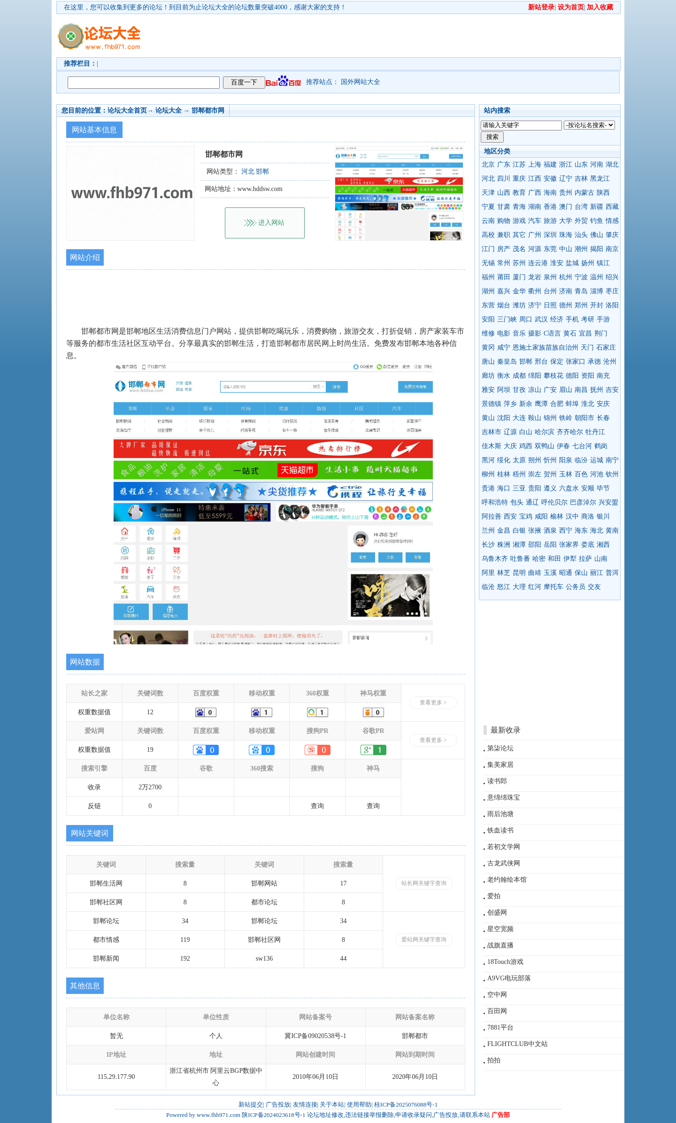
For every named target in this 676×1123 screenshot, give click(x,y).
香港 (550, 206)
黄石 (569, 333)
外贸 (581, 220)
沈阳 (503, 417)
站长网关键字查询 (423, 883)
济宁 (534, 305)
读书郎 (497, 781)
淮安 (556, 263)
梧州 (519, 474)
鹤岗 (600, 446)
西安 (510, 516)
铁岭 (565, 417)
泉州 (550, 277)
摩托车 (553, 586)
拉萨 (585, 558)
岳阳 (550, 544)
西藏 (612, 206)
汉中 (572, 516)
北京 (488, 164)
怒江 (503, 586)
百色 (581, 474)
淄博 (596, 291)
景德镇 (491, 403)
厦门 (519, 277)
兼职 (503, 234)
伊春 (563, 446)
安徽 (550, 178)
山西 (503, 192)
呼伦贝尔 (554, 502)
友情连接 (305, 1104)
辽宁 (565, 178)
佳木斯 (491, 446)
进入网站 (271, 222)
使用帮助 (359, 1104)
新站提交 (250, 1104)
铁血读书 (500, 830)
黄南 (612, 530)
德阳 (572, 375)
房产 (503, 248)
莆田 (503, 277)
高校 (488, 234)
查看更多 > (433, 702)
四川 (503, 178)
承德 (594, 361)
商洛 (587, 516)
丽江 (596, 572)
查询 (317, 806)
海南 (550, 192)
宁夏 (488, 206)
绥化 (503, 460)
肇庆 (612, 234)
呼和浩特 (495, 502)
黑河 (488, 460)
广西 (534, 192)
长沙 (488, 544)
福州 (488, 277)
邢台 (541, 361)
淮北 (587, 403)
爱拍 (493, 896)
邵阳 (534, 544)
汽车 (534, 220)
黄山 (488, 417)
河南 (596, 164)
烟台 (503, 305)
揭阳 (596, 248)
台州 (550, 291)
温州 (596, 277)
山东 (581, 164)
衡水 (503, 375)
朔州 (534, 460)
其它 (519, 234)
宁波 (581, 277)
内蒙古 (584, 192)
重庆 (519, 178)
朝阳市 (584, 417)
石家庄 (606, 347)
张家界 (569, 544)
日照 (550, 305)
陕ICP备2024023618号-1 (273, 1114)
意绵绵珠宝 (503, 797)
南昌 (581, 389)
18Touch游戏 (505, 961)
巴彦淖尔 (583, 502)
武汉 (541, 319)
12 (150, 712)
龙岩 (534, 277)
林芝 (503, 572)
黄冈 (488, 347)
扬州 (587, 263)
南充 (603, 375)
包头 (516, 502)
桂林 (503, 474)
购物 (503, 220)
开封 (596, 305)
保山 (581, 572)
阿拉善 (491, 516)
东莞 (550, 248)
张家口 (575, 361)
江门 (488, 248)
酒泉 (550, 530)
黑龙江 (600, 178)
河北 (488, 178)
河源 (534, 248)
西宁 (565, 530)
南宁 (612, 460)
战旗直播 (500, 945)
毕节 (603, 488)
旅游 (550, 220)
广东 (503, 164)
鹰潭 (541, 403)
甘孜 (519, 389)
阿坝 (503, 389)
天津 (488, 192)
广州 (534, 234)
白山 (525, 431)
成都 (519, 375)
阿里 (488, 572)
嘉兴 (503, 291)
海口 (503, 488)
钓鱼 (596, 220)
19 (150, 749)
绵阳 (534, 375)
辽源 (510, 431)
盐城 (572, 263)
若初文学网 (503, 846)
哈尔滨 (544, 431)
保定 (556, 361)
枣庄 (612, 291)
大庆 (510, 446)
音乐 (519, 333)
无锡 (488, 263)
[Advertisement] (392, 36)
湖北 (612, 164)
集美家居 (500, 764)
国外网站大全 (360, 81)
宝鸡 (525, 516)
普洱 (612, 572)
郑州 (581, 305)
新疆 (596, 206)
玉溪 (550, 572)
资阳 (587, 375)
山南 (600, 558)
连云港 (538, 263)
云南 (488, 220)
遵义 (550, 488)
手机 (572, 319)
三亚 (519, 488)
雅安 (488, 389)
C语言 (552, 333)
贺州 (550, 474)
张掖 (534, 530)
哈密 (538, 558)
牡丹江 (595, 431)
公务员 (575, 586)
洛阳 (612, 305)
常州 (503, 263)
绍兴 (612, 277)
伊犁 (569, 558)
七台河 (582, 446)
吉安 (612, 389)
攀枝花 (553, 375)
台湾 (581, 206)
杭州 (565, 277)
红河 (534, 586)
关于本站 (332, 1104)
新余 (525, 403)
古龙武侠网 (503, 863)
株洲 (503, 544)
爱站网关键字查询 (423, 939)
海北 (596, 530)
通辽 (532, 502)
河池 (596, 474)
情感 (612, 220)
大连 (519, 417)
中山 (565, 248)
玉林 (565, 474)
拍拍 (493, 1060)
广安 (550, 389)
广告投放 (278, 1104)
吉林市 (491, 431)
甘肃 (503, 206)
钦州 (612, 474)
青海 (519, 206)
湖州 (488, 291)
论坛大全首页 (127, 110)
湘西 (603, 544)
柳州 (488, 474)
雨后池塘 (500, 813)
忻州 (550, 460)
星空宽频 (500, 928)
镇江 (603, 263)
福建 (550, 164)
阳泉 (565, 460)
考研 (587, 319)
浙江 (565, 164)
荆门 (600, 333)
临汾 (581, 460)
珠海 (565, 234)
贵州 (565, 192)
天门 (587, 347)
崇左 (534, 474)
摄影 (534, 333)
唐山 (488, 361)
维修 (488, 333)
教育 (519, 192)
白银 (519, 530)
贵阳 (534, 488)
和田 (554, 558)
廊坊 (488, 375)
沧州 (609, 361)
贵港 (488, 488)
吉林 (581, 178)
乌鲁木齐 (495, 558)
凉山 (534, 389)
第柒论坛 (500, 748)
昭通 (565, 572)
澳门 (565, 206)
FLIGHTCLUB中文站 (517, 1043)
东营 (488, 305)
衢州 (534, 291)
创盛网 (497, 912)
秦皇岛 (507, 361)
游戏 (519, 220)
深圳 (550, 234)
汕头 (581, 234)
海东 (581, 530)
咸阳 (541, 516)
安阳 (488, 319)
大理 (519, 586)
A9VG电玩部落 (509, 978)
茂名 (519, 248)
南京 (612, 248)
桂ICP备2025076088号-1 (406, 1104)
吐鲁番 (520, 558)
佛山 (596, 234)
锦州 (550, 417)
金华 (519, 291)
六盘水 (569, 488)
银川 (603, 516)
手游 (603, 319)
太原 (519, 460)
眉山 (565, 389)
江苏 (519, 164)
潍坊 (519, 305)
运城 (596, 460)
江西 (534, 178)
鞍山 (534, 417)
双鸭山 (544, 446)
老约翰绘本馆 (507, 879)
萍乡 (510, 403)
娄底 (587, 544)
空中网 (497, 994)
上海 (534, 164)
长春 (603, 417)
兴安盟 (608, 502)
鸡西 (525, 446)
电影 (503, 333)
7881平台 (500, 1027)
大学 (565, 220)
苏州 (519, 263)
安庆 (603, 403)
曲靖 (534, 572)
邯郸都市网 (208, 110)
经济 (556, 319)
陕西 (603, 192)
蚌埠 (572, 403)
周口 (525, 319)
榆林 (556, 516)
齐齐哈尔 (570, 431)
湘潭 (519, 544)
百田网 (497, 1011)
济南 (565, 291)
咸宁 (503, 347)
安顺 (587, 488)
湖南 (534, 206)
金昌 (503, 530)
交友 (594, 586)
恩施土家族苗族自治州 (545, 347)
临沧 (488, 586)
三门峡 (507, 319)
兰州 (488, 530)
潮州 (581, 248)
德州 (565, 305)
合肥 (556, 403)
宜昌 (585, 333)
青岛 (581, 291)
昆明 (519, 572)
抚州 (596, 389)
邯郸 (525, 361)
